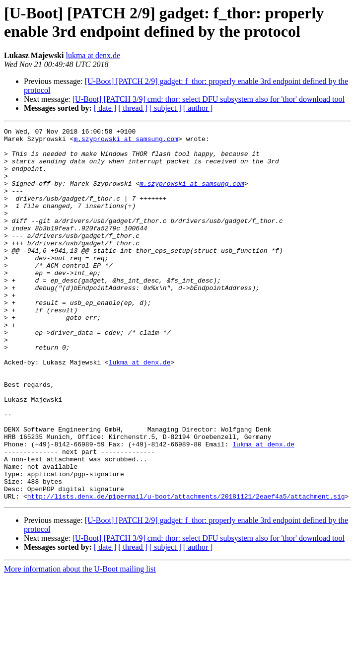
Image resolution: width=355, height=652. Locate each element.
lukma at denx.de (93, 55)
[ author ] (198, 108)
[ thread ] (132, 108)
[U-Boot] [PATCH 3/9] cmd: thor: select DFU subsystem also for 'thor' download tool (208, 99)
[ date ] (105, 108)
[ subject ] (165, 108)
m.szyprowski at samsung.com (125, 141)
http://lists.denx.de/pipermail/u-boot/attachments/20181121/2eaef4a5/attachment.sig (186, 570)
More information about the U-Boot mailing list (80, 643)
